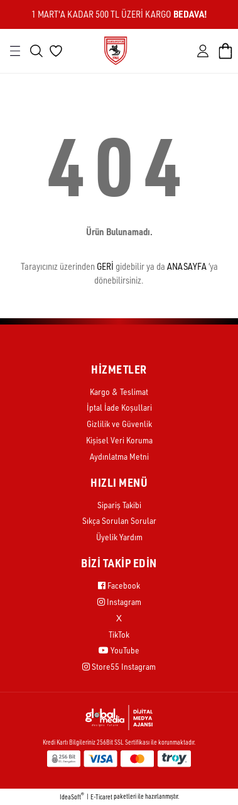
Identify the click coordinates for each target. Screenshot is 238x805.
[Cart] (225, 51)
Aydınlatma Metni (119, 456)
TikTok (119, 634)
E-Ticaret (101, 797)
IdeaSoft (72, 796)
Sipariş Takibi (119, 504)
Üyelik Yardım (119, 536)
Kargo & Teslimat (119, 391)
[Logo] (115, 50)
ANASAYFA (187, 266)
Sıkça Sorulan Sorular (119, 520)
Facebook (119, 585)
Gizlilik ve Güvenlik (119, 423)
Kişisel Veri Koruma (119, 440)
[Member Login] (203, 51)
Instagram (119, 601)
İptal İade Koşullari (119, 407)
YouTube (119, 650)
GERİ (105, 266)
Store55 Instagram (119, 666)
